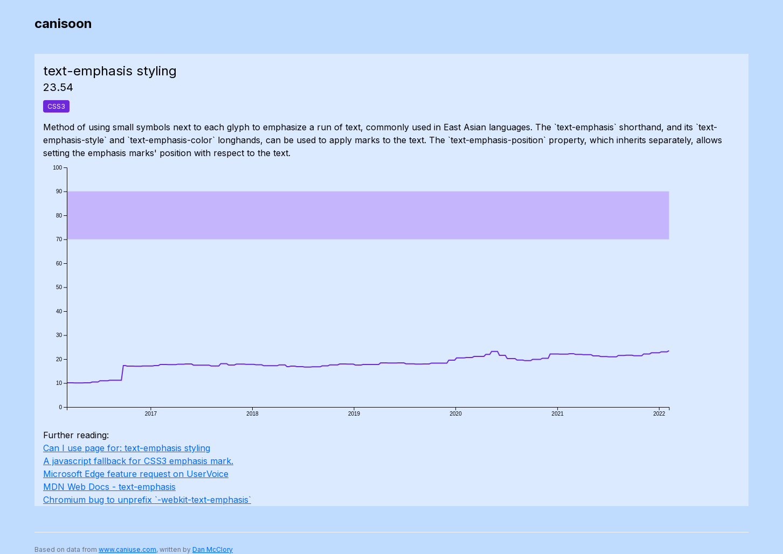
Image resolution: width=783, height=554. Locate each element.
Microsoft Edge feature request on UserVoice (135, 473)
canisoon (63, 23)
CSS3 (56, 106)
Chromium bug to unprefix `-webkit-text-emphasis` (147, 499)
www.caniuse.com (127, 549)
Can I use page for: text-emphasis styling (126, 448)
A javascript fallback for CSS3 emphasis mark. (138, 460)
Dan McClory (212, 549)
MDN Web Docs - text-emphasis (109, 486)
